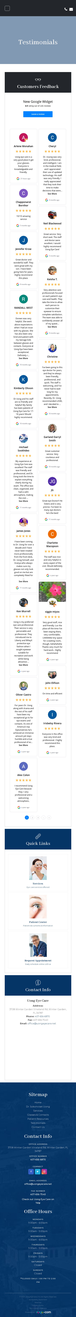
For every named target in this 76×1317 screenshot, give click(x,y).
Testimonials (38, 1123)
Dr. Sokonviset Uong (38, 1106)
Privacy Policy (38, 1305)
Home (38, 1102)
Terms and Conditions (38, 1308)
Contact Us (38, 1127)
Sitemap (38, 1302)
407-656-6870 (42, 1016)
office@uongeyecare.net (42, 1023)
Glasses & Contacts (38, 1115)
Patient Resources (38, 1119)
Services (38, 1110)
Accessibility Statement (38, 1300)
